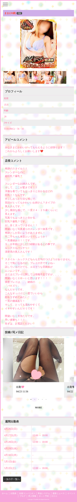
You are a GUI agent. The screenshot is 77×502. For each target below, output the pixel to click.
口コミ (55, 496)
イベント (71, 493)
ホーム (5, 493)
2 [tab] (34, 399)
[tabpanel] (38, 368)
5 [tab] (46, 399)
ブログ (23, 496)
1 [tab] (31, 399)
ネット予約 (44, 496)
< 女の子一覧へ (12, 479)
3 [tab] (38, 399)
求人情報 (32, 496)
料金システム (44, 493)
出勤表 (13, 493)
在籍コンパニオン (27, 493)
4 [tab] (42, 399)
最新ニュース (59, 493)
